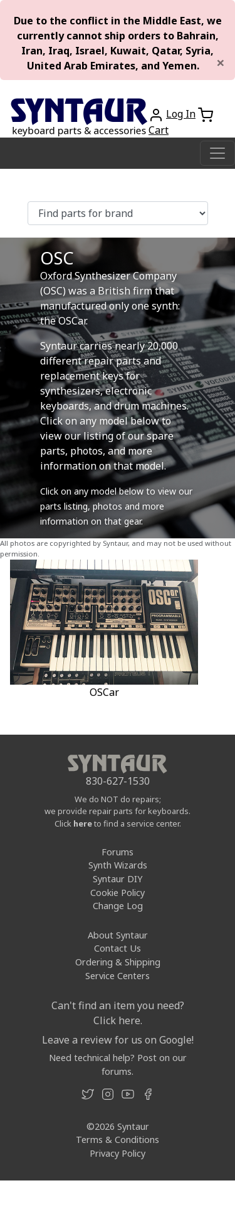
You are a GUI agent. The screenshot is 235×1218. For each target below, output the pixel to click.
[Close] (220, 62)
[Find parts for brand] (118, 213)
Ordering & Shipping (117, 962)
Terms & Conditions (117, 1139)
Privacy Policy (117, 1153)
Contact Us (117, 948)
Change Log (118, 906)
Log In (181, 114)
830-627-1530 (118, 781)
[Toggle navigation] (217, 153)
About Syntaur (118, 935)
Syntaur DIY (117, 879)
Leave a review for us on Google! (118, 1040)
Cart (159, 130)
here (82, 823)
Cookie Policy (117, 892)
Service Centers (117, 976)
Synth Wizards (117, 865)
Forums (117, 852)
